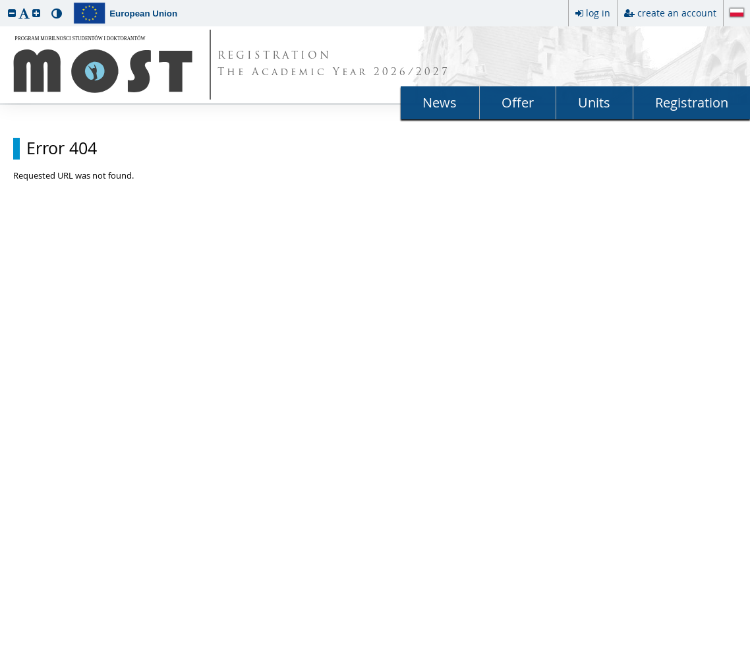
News (439, 102)
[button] (12, 13)
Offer (518, 102)
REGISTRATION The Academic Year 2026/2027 (333, 64)
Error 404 (61, 148)
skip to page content (3, 3)
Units (594, 102)
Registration (691, 102)
